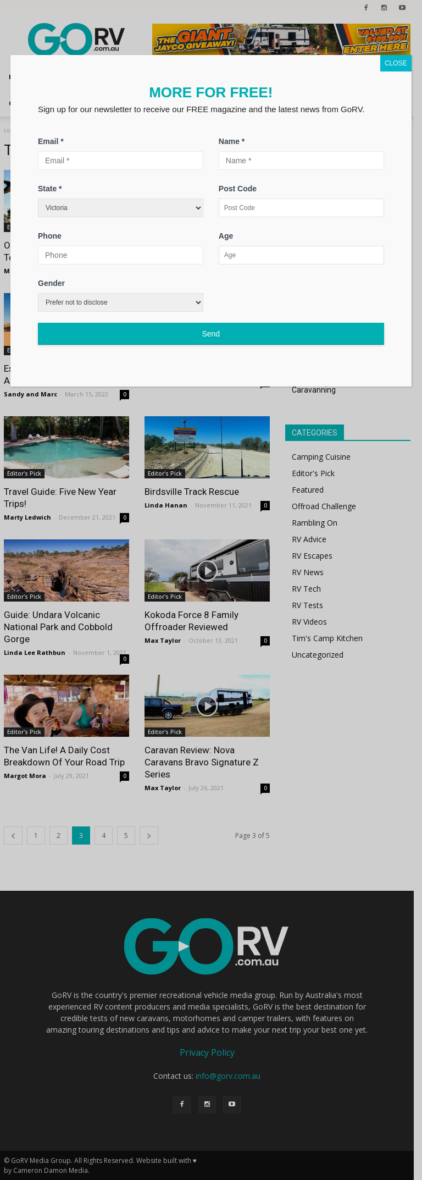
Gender (51, 283)
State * (50, 188)
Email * (51, 141)
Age (226, 235)
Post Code (238, 188)
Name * (232, 141)
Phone (50, 235)
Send (211, 333)
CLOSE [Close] (396, 63)
